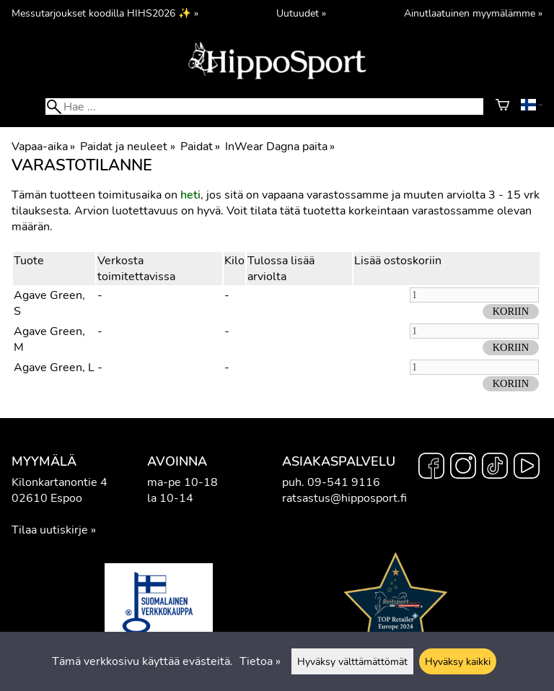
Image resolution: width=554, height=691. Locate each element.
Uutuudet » (301, 13)
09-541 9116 (343, 482)
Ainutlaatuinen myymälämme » (473, 13)
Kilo (234, 261)
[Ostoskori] (502, 107)
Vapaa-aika (43, 147)
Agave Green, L (54, 367)
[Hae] (264, 106)
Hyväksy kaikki (458, 661)
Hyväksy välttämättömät (352, 661)
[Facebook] (431, 468)
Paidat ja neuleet (127, 147)
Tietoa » (260, 661)
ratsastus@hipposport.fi (344, 498)
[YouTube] (527, 468)
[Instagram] (463, 468)
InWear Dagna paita (280, 147)
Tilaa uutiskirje (50, 530)
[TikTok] (495, 468)
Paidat (200, 147)
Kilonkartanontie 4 (59, 482)
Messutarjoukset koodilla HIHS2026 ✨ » (105, 13)
